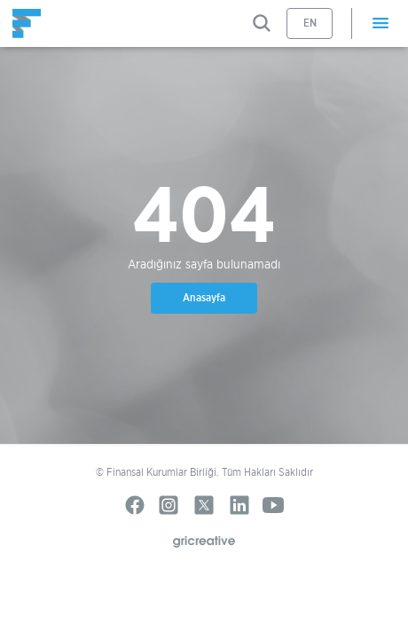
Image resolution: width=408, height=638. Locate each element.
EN (310, 22)
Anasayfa (204, 297)
